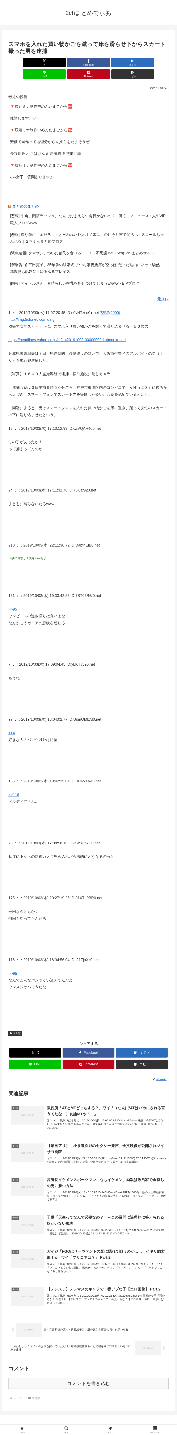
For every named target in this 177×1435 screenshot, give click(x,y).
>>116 (13, 783)
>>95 (12, 598)
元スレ (163, 287)
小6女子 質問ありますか (32, 165)
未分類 (15, 1021)
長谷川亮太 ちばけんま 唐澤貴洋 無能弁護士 (47, 142)
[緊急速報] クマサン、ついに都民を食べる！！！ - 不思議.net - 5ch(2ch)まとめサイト (82, 241)
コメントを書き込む (88, 1379)
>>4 (11, 721)
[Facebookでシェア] (48, 62)
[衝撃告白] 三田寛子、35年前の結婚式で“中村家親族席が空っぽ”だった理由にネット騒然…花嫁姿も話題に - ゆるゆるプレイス (87, 256)
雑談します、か (23, 107)
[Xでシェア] (21, 62)
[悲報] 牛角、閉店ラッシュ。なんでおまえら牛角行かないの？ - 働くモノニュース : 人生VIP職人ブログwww (88, 207)
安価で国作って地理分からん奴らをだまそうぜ (49, 130)
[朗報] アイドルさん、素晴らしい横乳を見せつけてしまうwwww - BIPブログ (74, 272)
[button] (156, 62)
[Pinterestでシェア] (129, 62)
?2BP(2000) (110, 301)
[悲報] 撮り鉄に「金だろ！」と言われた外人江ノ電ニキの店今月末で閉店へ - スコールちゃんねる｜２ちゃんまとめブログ (87, 226)
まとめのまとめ (25, 195)
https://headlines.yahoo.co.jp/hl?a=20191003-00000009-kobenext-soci (67, 328)
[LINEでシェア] (102, 62)
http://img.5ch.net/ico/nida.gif (32, 308)
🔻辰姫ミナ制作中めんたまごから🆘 (41, 95)
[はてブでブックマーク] (75, 62)
